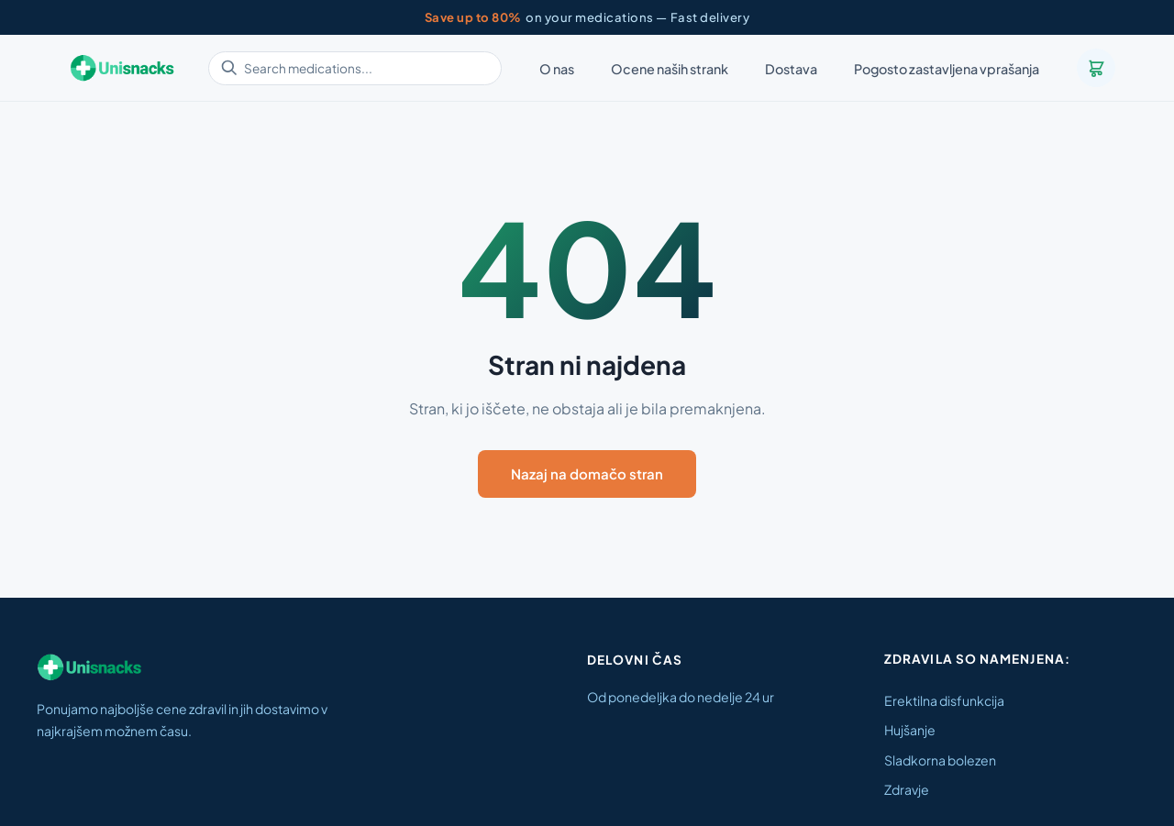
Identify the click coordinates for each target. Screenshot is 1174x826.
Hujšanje (910, 729)
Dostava (791, 69)
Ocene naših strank (669, 69)
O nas (556, 69)
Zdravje (906, 789)
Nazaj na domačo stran (587, 473)
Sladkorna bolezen (940, 760)
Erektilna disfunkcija (944, 700)
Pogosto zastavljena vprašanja (946, 69)
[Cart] (1096, 68)
